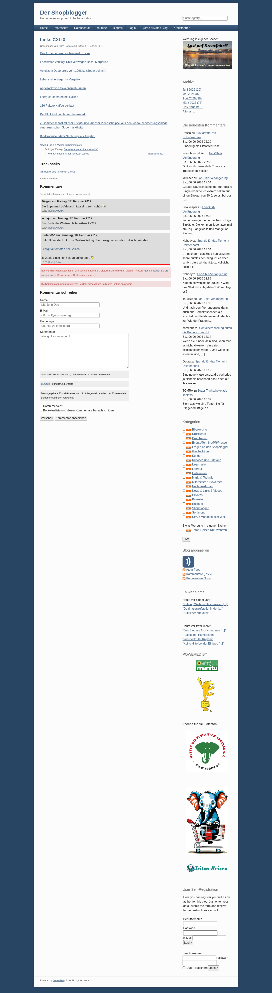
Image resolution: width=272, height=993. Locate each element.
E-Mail (44, 310)
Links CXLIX (52, 39)
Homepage (47, 321)
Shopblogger (200, 508)
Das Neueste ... (193, 107)
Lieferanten (199, 473)
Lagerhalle (199, 464)
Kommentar (47, 331)
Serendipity (59, 980)
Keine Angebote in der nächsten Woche (68, 153)
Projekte (197, 499)
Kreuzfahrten (182, 27)
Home (44, 27)
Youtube (101, 27)
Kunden (197, 455)
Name (44, 300)
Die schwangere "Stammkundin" (81, 149)
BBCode (45, 383)
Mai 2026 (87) (192, 94)
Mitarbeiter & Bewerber (207, 481)
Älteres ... (189, 111)
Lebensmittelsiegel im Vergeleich (61, 79)
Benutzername (192, 919)
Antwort (59, 210)
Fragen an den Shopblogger (210, 447)
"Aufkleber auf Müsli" (196, 613)
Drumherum (199, 438)
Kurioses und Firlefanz (206, 460)
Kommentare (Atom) (199, 578)
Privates (197, 495)
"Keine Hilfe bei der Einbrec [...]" (203, 643)
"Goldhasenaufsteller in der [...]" (203, 608)
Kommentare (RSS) (199, 574)
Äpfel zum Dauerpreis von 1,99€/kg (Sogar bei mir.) (73, 70)
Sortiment (198, 512)
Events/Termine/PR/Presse (209, 442)
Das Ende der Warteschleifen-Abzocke (65, 53)
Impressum (61, 27)
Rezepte (197, 503)
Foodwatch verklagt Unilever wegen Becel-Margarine (74, 62)
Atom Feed (193, 569)
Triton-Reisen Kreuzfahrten (209, 530)
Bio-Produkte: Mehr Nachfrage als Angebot (67, 136)
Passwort (189, 928)
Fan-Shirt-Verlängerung (212, 178)
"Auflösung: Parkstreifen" (199, 634)
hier (146, 270)
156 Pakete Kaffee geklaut (57, 105)
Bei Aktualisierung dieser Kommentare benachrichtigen (78, 410)
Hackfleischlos (155, 153)
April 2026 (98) (192, 98)
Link (51, 210)
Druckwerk (199, 433)
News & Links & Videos (52, 145)
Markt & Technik (202, 477)
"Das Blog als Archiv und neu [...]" (204, 630)
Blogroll (118, 27)
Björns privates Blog (154, 27)
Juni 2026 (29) (192, 89)
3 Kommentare (74, 145)
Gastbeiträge (200, 451)
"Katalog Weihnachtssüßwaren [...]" (205, 604)
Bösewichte (199, 429)
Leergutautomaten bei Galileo (59, 96)
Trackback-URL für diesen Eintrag (57, 171)
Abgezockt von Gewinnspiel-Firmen (63, 88)
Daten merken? (53, 406)
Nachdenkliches (202, 486)
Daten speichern (197, 967)
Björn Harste (65, 46)
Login (132, 27)
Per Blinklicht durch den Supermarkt (63, 114)
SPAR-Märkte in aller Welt (208, 516)
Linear (70, 194)
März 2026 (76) (192, 102)
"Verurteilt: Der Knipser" (198, 639)
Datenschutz (82, 27)
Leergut (197, 468)
